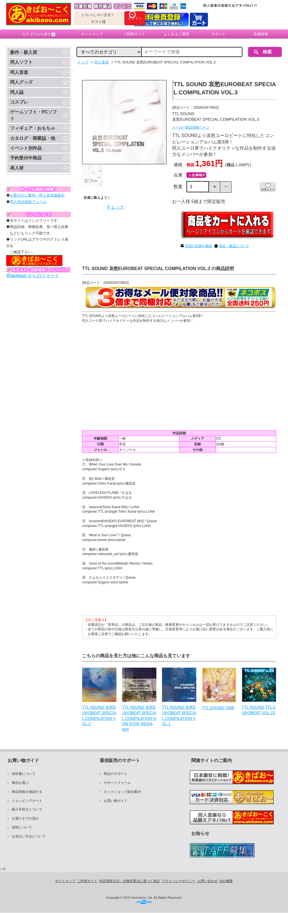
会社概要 (226, 881)
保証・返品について (234, 246)
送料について (22, 827)
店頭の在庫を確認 (198, 246)
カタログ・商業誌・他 (32, 138)
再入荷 (17, 168)
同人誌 (17, 92)
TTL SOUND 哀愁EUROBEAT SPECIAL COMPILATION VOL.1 (179, 715)
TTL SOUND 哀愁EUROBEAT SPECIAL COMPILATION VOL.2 (99, 715)
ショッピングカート (27, 801)
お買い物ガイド (115, 801)
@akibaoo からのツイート (32, 275)
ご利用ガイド (134, 34)
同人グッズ (21, 82)
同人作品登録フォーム (28, 202)
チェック (115, 207)
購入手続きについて (27, 809)
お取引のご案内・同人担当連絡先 (37, 195)
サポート (218, 34)
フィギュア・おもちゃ (32, 128)
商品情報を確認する (27, 792)
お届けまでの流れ (25, 818)
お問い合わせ (207, 881)
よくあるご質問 (176, 34)
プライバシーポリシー (178, 881)
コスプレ (19, 102)
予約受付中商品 (26, 158)
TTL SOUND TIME (218, 708)
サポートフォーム (117, 783)
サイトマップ (92, 34)
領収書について (23, 774)
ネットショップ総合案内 (122, 792)
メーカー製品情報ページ (190, 127)
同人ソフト (21, 62)
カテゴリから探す (38, 34)
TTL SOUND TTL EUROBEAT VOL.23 (259, 710)
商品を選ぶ (20, 783)
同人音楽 (19, 72)
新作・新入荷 (23, 52)
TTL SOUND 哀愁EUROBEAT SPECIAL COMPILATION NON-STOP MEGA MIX (139, 718)
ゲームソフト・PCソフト (33, 114)
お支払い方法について (29, 836)
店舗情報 (260, 34)
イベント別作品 (26, 148)
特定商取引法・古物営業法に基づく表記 (129, 881)
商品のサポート (115, 774)
